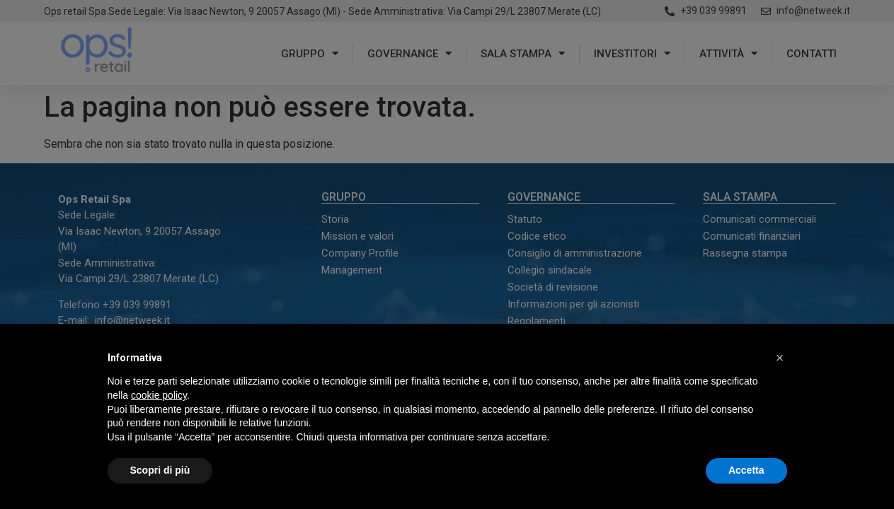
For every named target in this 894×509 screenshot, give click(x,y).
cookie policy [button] (159, 395)
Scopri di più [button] (160, 470)
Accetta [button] (746, 470)
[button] (780, 357)
